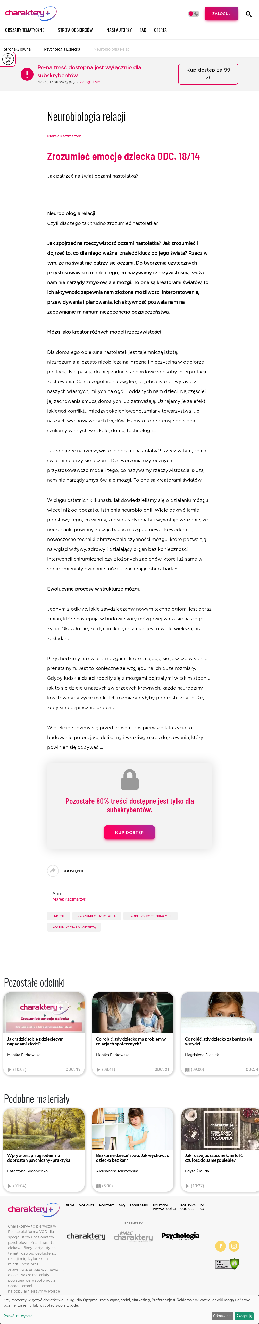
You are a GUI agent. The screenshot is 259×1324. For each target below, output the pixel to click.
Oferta (160, 30)
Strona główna (17, 48)
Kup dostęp (129, 832)
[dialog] (129, 1309)
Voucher (87, 1205)
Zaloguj (221, 13)
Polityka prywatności (164, 1207)
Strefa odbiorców (75, 30)
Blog (70, 1205)
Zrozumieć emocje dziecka (123, 156)
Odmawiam (222, 1316)
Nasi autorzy (119, 30)
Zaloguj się (90, 82)
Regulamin (139, 1205)
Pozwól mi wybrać (18, 1316)
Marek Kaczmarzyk (64, 135)
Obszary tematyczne (24, 30)
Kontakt (106, 1205)
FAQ (143, 30)
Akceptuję (244, 1316)
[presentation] (7, 1035)
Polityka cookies (188, 1207)
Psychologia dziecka (62, 48)
